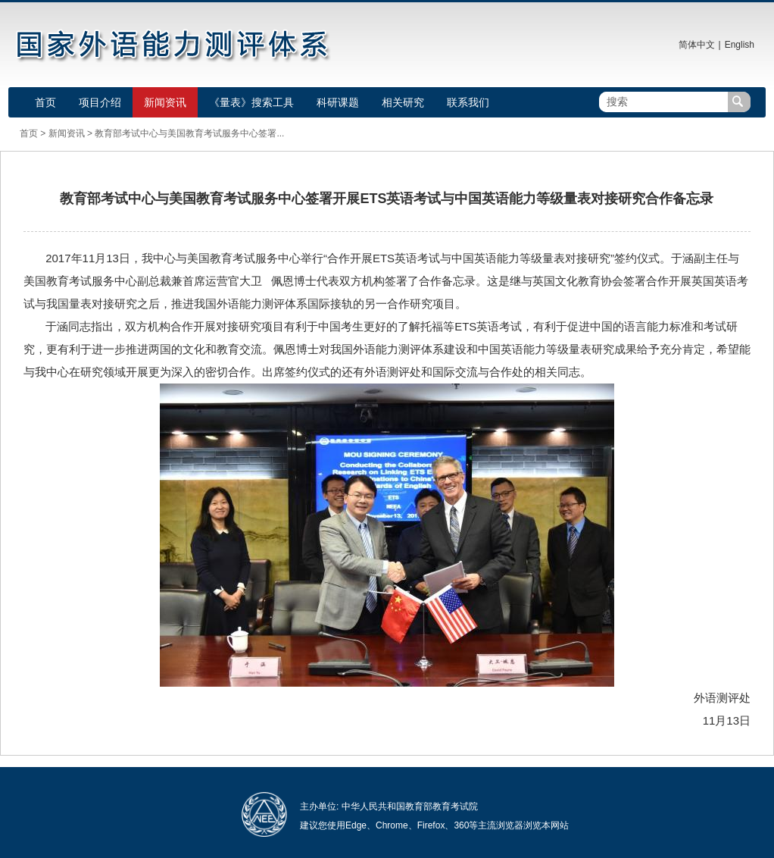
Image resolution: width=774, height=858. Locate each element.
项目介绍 (100, 102)
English (739, 44)
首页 (45, 102)
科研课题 (338, 102)
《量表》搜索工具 (251, 102)
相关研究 (403, 102)
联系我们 (468, 102)
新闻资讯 (165, 102)
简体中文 (697, 44)
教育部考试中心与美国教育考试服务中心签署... (189, 133)
